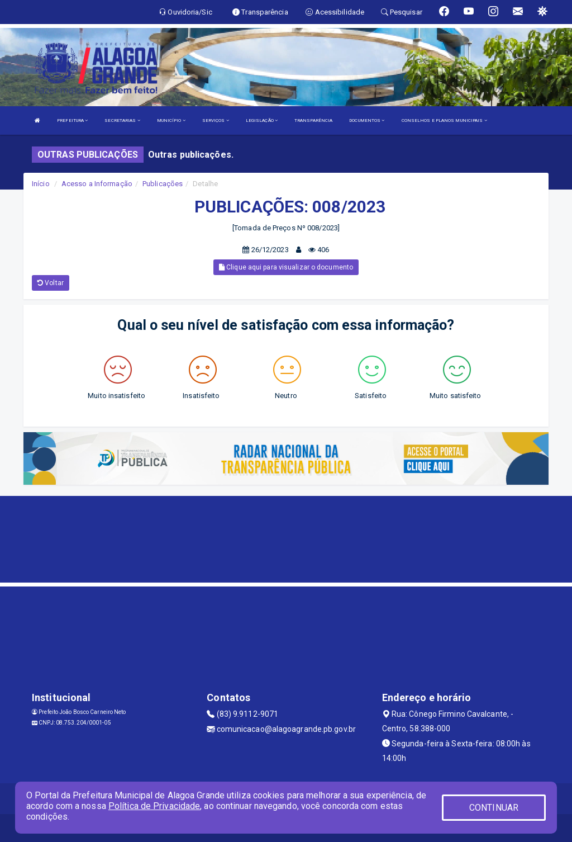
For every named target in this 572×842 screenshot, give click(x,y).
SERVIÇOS (215, 120)
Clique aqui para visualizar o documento (286, 267)
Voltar (50, 283)
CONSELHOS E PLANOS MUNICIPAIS (444, 120)
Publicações (162, 183)
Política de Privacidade (154, 806)
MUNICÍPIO (171, 120)
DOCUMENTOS (366, 120)
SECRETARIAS (122, 120)
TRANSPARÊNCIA (313, 120)
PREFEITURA (72, 120)
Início (41, 183)
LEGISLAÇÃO (262, 120)
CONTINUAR (493, 807)
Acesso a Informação (96, 183)
